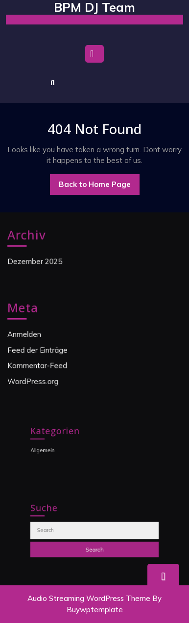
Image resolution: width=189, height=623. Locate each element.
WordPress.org (34, 380)
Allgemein (48, 449)
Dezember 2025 (36, 261)
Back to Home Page (99, 187)
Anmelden (25, 334)
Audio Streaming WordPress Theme (88, 598)
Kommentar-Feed (38, 365)
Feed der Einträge (38, 349)
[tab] (94, 56)
